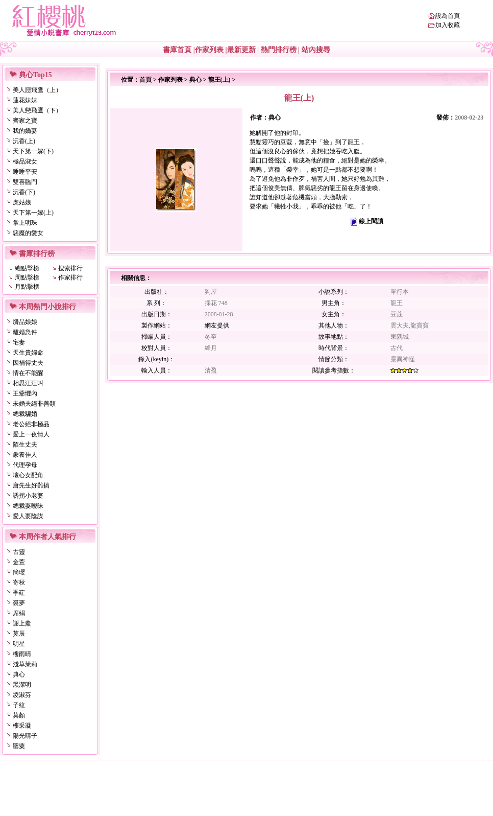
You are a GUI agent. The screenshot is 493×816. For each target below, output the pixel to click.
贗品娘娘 (25, 321)
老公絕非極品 (31, 424)
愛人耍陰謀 (28, 516)
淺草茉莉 (25, 664)
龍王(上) (219, 79)
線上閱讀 (371, 221)
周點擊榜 (27, 277)
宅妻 (19, 342)
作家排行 (70, 277)
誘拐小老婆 (28, 495)
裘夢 (19, 603)
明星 (19, 643)
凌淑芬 (22, 694)
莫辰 (19, 633)
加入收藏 (447, 25)
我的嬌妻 (25, 130)
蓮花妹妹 (25, 100)
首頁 (145, 79)
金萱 (19, 562)
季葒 (19, 592)
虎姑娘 (22, 202)
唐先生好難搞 (31, 485)
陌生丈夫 (25, 444)
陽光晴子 (25, 735)
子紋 (19, 705)
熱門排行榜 (279, 50)
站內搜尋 (316, 50)
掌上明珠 (25, 222)
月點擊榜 (27, 286)
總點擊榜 (27, 268)
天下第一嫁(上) (33, 212)
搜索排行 (70, 268)
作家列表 (209, 50)
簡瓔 (19, 572)
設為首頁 (447, 15)
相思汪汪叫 (28, 383)
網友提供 (217, 325)
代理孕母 (25, 465)
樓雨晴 (22, 654)
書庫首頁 (177, 50)
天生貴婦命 (28, 352)
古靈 (19, 551)
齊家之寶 (25, 120)
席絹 (19, 613)
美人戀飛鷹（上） (37, 90)
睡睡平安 (25, 171)
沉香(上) (24, 141)
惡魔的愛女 (28, 233)
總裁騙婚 (25, 413)
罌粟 (19, 746)
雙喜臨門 (25, 181)
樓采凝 (22, 725)
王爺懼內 (25, 393)
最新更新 (241, 50)
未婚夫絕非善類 (34, 403)
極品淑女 (25, 161)
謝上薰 (22, 623)
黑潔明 (22, 684)
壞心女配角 (28, 475)
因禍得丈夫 (28, 362)
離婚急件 (25, 332)
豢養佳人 (25, 454)
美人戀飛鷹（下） (37, 110)
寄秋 (19, 582)
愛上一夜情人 (31, 434)
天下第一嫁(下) (33, 151)
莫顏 (19, 715)
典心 (19, 674)
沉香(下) (24, 192)
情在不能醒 (28, 373)
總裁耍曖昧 (28, 505)
